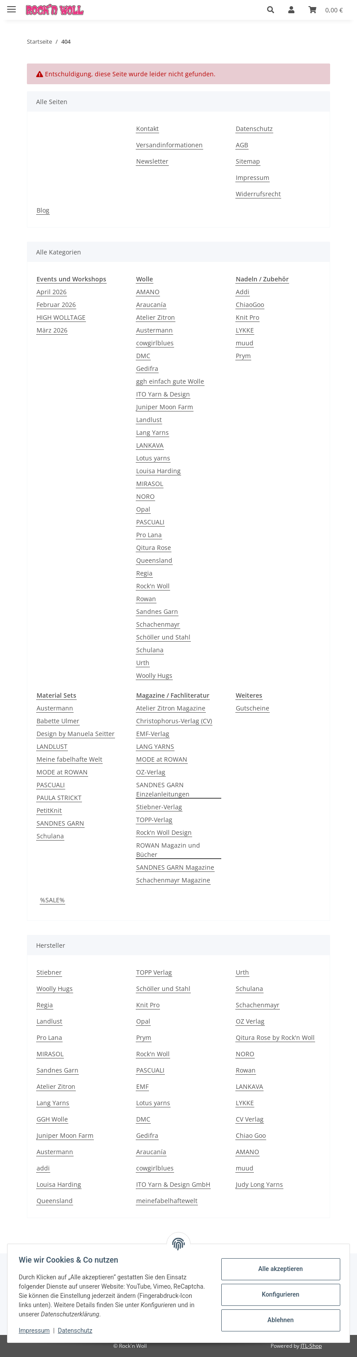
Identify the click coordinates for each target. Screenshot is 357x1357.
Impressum (37, 1330)
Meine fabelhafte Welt (69, 759)
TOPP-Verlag (154, 819)
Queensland (154, 560)
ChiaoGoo (250, 304)
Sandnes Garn (157, 611)
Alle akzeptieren (277, 1268)
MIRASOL (149, 483)
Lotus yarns (153, 458)
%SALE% (52, 900)
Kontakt (147, 128)
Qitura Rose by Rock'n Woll (275, 1037)
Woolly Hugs (154, 675)
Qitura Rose (153, 547)
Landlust (149, 419)
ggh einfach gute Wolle (170, 381)
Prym (243, 355)
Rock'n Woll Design (164, 832)
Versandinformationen (169, 145)
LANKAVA (150, 445)
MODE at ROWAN (62, 772)
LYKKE (245, 330)
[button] (270, 10)
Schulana (150, 650)
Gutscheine (252, 708)
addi (43, 1168)
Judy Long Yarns (259, 1184)
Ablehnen (277, 1319)
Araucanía (151, 304)
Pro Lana (149, 535)
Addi (242, 292)
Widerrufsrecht (258, 194)
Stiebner (49, 972)
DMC (143, 355)
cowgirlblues (155, 343)
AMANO (148, 292)
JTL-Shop (311, 1346)
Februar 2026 (56, 304)
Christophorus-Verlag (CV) (174, 721)
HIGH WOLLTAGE (61, 317)
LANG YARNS (155, 746)
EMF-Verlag (152, 733)
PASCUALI (150, 522)
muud (244, 343)
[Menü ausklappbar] (11, 5)
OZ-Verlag (150, 772)
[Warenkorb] (325, 10)
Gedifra (147, 368)
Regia (144, 573)
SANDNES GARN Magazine (175, 867)
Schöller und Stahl (163, 637)
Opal (143, 509)
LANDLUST (52, 746)
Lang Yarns (152, 432)
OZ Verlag (250, 1021)
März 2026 (52, 330)
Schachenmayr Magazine (173, 880)
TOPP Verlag (154, 972)
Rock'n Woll (153, 586)
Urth (142, 662)
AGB (242, 145)
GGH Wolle (52, 1119)
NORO (145, 496)
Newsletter (152, 161)
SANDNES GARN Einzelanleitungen (163, 789)
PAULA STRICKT (59, 797)
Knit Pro (247, 317)
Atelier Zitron (155, 317)
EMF (142, 1086)
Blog (43, 210)
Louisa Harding (158, 471)
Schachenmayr (158, 624)
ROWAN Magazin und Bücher (168, 850)
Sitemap (248, 161)
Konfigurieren (277, 1294)
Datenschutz (78, 1330)
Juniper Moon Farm (164, 407)
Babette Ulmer (58, 721)
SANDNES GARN (60, 823)
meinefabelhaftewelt (166, 1200)
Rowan (146, 598)
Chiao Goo (251, 1135)
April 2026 (52, 292)
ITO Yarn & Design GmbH (173, 1184)
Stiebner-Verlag (159, 807)
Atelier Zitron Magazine (170, 708)
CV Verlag (250, 1119)
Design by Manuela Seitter (76, 733)
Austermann (154, 330)
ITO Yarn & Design (163, 394)
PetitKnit (49, 810)
